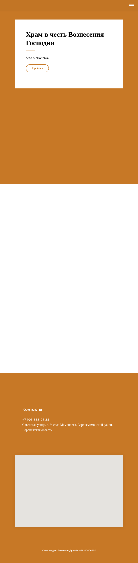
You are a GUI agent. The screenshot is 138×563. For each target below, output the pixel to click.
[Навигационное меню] (131, 6)
